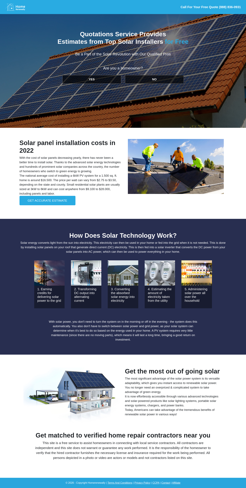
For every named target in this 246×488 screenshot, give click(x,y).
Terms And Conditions (119, 482)
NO (154, 79)
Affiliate (176, 482)
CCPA (155, 482)
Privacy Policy (142, 482)
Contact (165, 482)
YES (92, 79)
